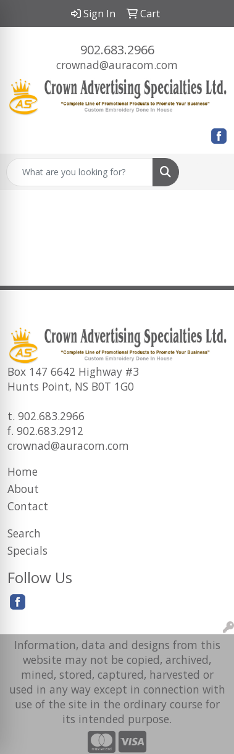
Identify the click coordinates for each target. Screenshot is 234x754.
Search (24, 533)
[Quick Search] (79, 172)
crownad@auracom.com (117, 64)
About (23, 488)
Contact (27, 506)
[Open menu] (209, 172)
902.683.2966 (117, 49)
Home (22, 471)
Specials (27, 550)
